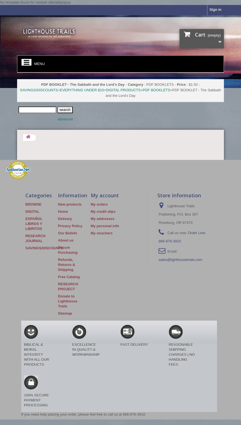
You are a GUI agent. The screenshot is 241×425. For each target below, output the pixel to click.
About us (65, 240)
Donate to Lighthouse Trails (67, 301)
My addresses (102, 219)
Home (63, 211)
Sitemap (65, 313)
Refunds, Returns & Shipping (66, 265)
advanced (65, 119)
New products (70, 204)
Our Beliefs (67, 233)
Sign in (215, 9)
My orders (99, 204)
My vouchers (102, 233)
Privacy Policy (70, 226)
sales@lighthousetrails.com (180, 260)
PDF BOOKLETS (156, 90)
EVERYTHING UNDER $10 (82, 90)
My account (105, 195)
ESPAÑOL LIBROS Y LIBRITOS (33, 224)
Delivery (65, 219)
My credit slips (103, 211)
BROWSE (33, 204)
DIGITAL (32, 211)
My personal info (105, 226)
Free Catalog (69, 277)
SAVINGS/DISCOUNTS (39, 90)
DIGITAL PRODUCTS (123, 90)
